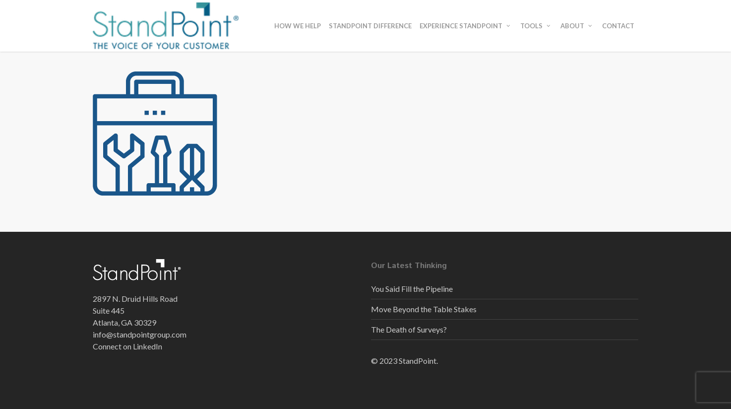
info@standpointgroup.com (139, 334)
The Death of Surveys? (409, 329)
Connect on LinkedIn (127, 346)
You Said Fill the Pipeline (412, 288)
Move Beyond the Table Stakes (424, 309)
